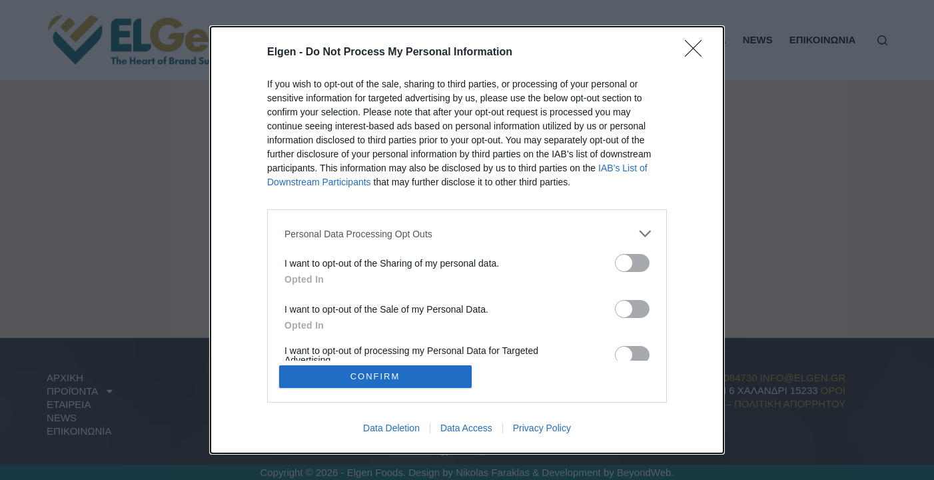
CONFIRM (375, 376)
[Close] (697, 52)
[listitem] (467, 234)
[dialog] (467, 240)
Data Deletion (391, 428)
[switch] (632, 263)
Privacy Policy (542, 428)
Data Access (466, 428)
